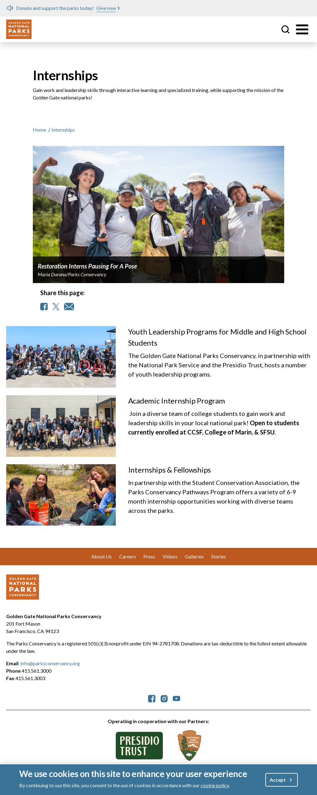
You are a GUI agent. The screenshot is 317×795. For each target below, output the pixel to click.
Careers (127, 556)
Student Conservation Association (240, 482)
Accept (278, 780)
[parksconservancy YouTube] (176, 698)
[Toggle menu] (302, 29)
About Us (101, 556)
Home (39, 130)
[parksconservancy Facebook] (151, 698)
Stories (218, 556)
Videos (170, 556)
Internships (63, 130)
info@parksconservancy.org (50, 663)
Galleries (194, 556)
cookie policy (215, 785)
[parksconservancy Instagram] (164, 698)
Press (149, 556)
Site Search (285, 29)
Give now (106, 8)
